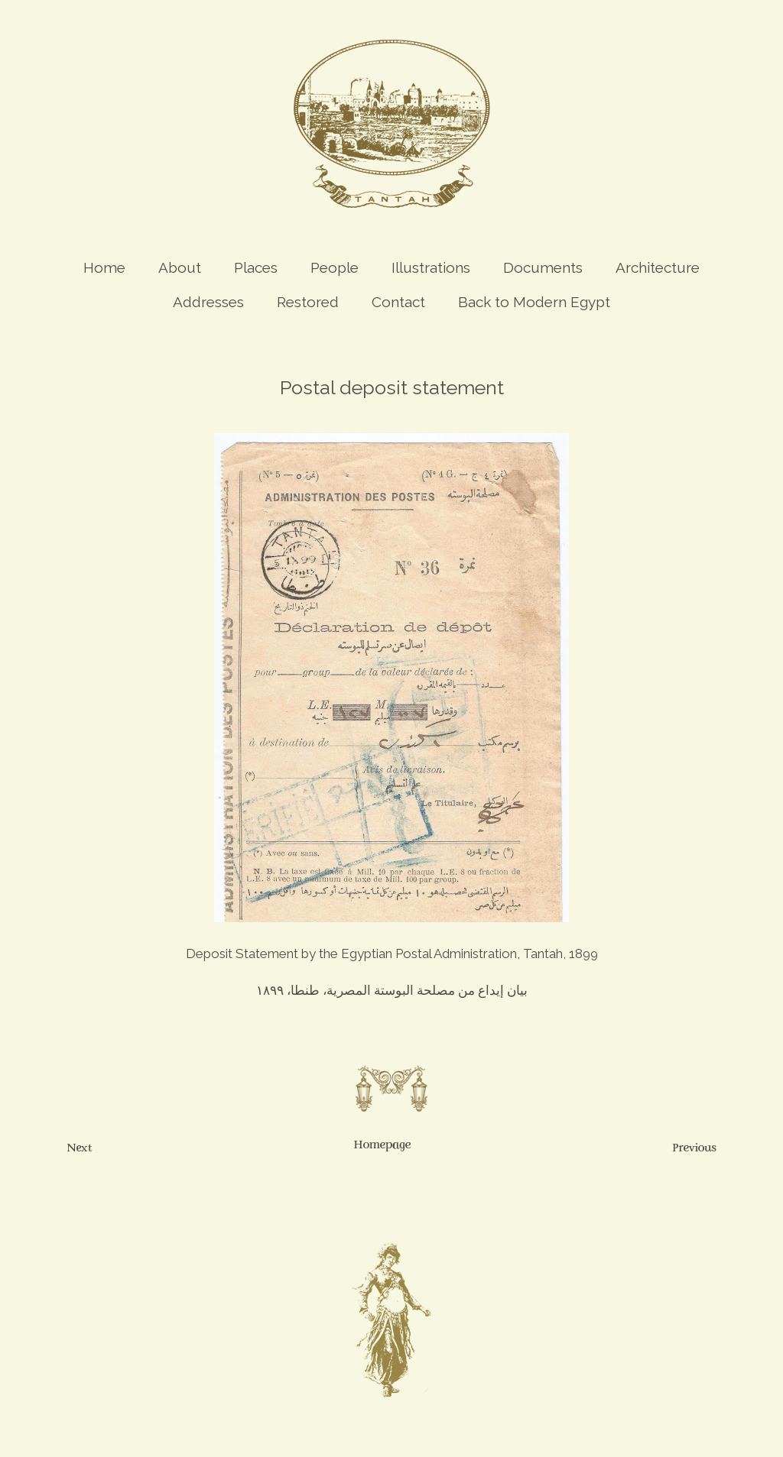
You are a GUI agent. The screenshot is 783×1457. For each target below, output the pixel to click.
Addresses (208, 301)
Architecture (658, 267)
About (179, 267)
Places (256, 267)
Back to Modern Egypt (534, 301)
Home (104, 267)
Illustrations (431, 267)
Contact (398, 301)
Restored (308, 301)
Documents (543, 267)
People (334, 267)
